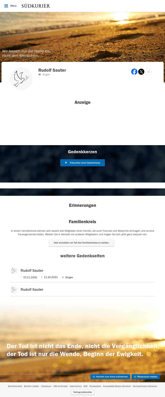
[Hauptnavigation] (82, 6)
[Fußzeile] (82, 386)
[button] (148, 72)
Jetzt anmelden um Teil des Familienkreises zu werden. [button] (81, 242)
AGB (85, 386)
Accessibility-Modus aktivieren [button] (117, 386)
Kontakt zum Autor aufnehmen (110, 376)
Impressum (46, 386)
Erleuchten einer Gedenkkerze (82, 162)
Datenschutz (76, 386)
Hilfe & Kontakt (60, 386)
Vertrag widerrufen (82, 392)
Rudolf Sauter (32, 270)
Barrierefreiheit (15, 386)
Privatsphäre (95, 386)
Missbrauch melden (145, 376)
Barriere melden (31, 386)
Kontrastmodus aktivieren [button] (145, 386)
